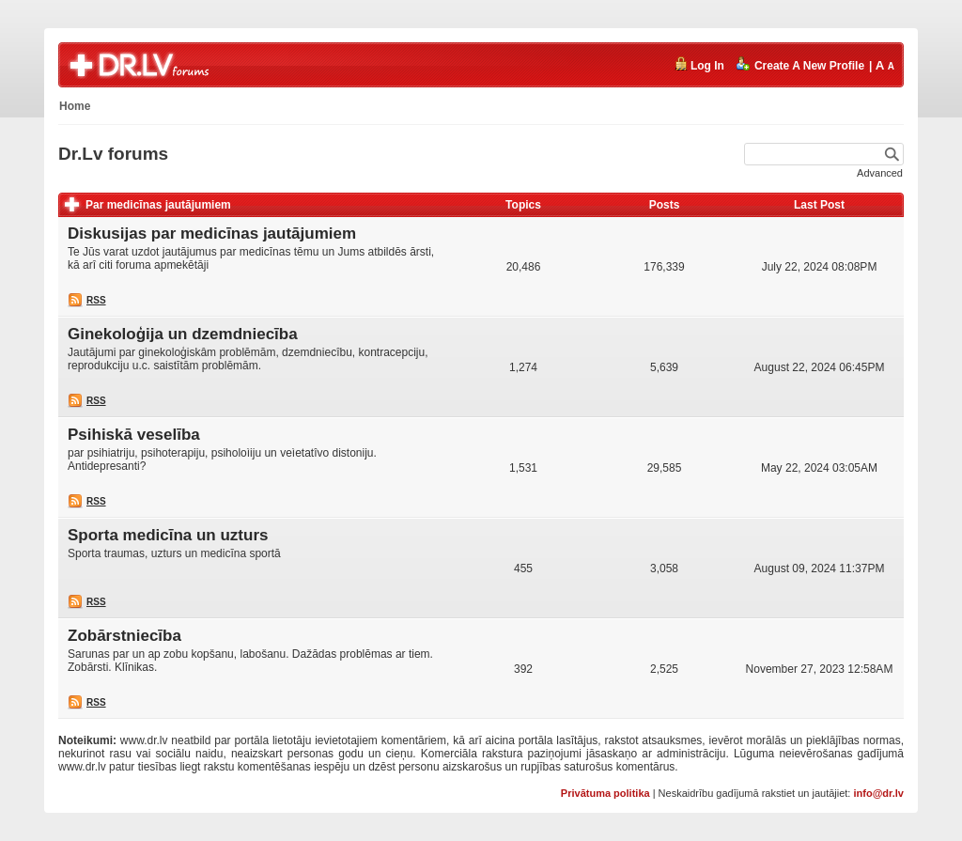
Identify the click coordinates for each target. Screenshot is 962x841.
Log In (699, 64)
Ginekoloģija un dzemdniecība (183, 334)
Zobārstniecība (124, 636)
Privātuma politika (605, 793)
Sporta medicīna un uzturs (168, 535)
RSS (96, 300)
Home (74, 106)
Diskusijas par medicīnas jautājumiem (212, 233)
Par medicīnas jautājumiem (158, 204)
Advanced (880, 173)
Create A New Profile (800, 64)
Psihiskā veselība (134, 435)
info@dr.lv (878, 793)
